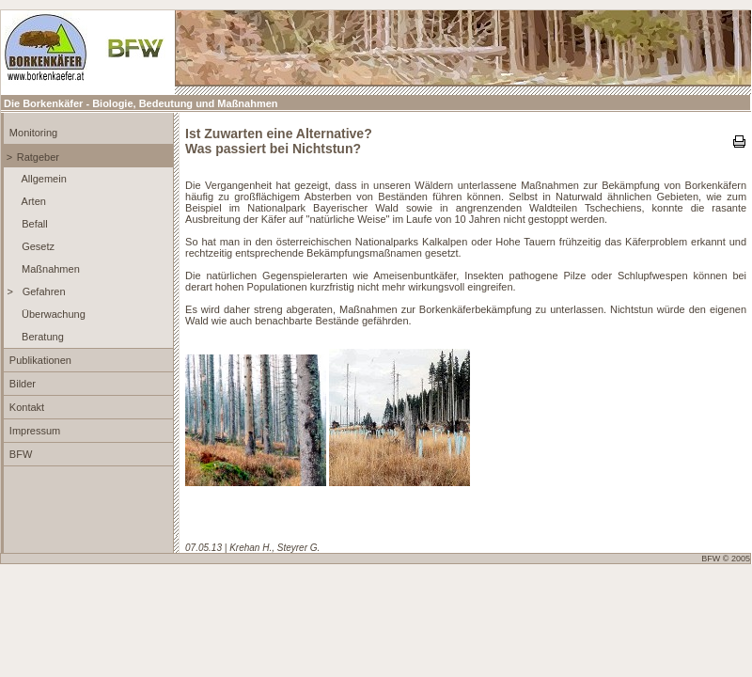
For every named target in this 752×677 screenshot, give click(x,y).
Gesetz (37, 246)
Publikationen (39, 360)
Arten (32, 201)
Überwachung (52, 314)
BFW (20, 454)
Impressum (33, 430)
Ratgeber (38, 157)
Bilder (21, 383)
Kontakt (25, 407)
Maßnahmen (49, 269)
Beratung (41, 336)
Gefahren (43, 291)
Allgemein (43, 178)
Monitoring (32, 132)
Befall (33, 223)
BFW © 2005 (725, 558)
